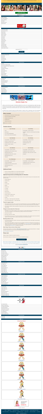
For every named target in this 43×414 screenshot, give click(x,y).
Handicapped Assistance (23, 413)
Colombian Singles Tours (4, 275)
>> (20, 1)
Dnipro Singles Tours (3, 266)
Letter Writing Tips (3, 58)
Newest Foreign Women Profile (34, 410)
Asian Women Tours (3, 286)
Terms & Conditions (3, 67)
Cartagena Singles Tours (4, 276)
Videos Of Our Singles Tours (4, 305)
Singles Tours (9, 410)
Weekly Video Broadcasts (5, 306)
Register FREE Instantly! (21, 13)
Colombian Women (3, 40)
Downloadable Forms (4, 256)
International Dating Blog (4, 307)
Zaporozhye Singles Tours (4, 267)
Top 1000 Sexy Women (4, 46)
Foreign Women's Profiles (4, 29)
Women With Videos (3, 45)
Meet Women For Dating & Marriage (5, 64)
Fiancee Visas (3, 316)
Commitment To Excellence (4, 68)
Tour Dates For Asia (3, 251)
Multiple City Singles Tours (4, 255)
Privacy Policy (3, 69)
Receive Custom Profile (5, 411)
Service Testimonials (3, 73)
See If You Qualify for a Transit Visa (8, 231)
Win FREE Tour (3, 84)
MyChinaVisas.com (13, 225)
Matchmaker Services (4, 22)
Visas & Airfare (3, 317)
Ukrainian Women (3, 33)
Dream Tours (2, 83)
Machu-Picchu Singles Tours (4, 282)
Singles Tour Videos (3, 257)
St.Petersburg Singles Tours (4, 272)
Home (5, 410)
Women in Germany (3, 34)
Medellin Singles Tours (4, 280)
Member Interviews (3, 74)
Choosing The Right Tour (4, 312)
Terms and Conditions (32, 411)
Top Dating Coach (3, 78)
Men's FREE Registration (4, 18)
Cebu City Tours (3, 290)
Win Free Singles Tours (13, 411)
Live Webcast (38, 411)
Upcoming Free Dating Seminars (5, 54)
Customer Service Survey (4, 75)
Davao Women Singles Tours (4, 291)
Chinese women (3, 39)
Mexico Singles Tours (4, 277)
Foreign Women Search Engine (24, 410)
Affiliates (17, 413)
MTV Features (3, 79)
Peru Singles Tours (3, 281)
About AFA (2, 63)
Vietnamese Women (3, 44)
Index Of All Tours (3, 250)
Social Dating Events (3, 260)
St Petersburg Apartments (4, 87)
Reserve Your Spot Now (21, 239)
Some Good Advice (3, 59)
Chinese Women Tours (4, 292)
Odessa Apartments (3, 89)
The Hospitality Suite (3, 311)
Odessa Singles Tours (4, 270)
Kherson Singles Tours (4, 265)
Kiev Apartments (3, 88)
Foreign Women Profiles (16, 410)
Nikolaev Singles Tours (4, 271)
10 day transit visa (28, 223)
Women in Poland (3, 35)
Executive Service (3, 23)
